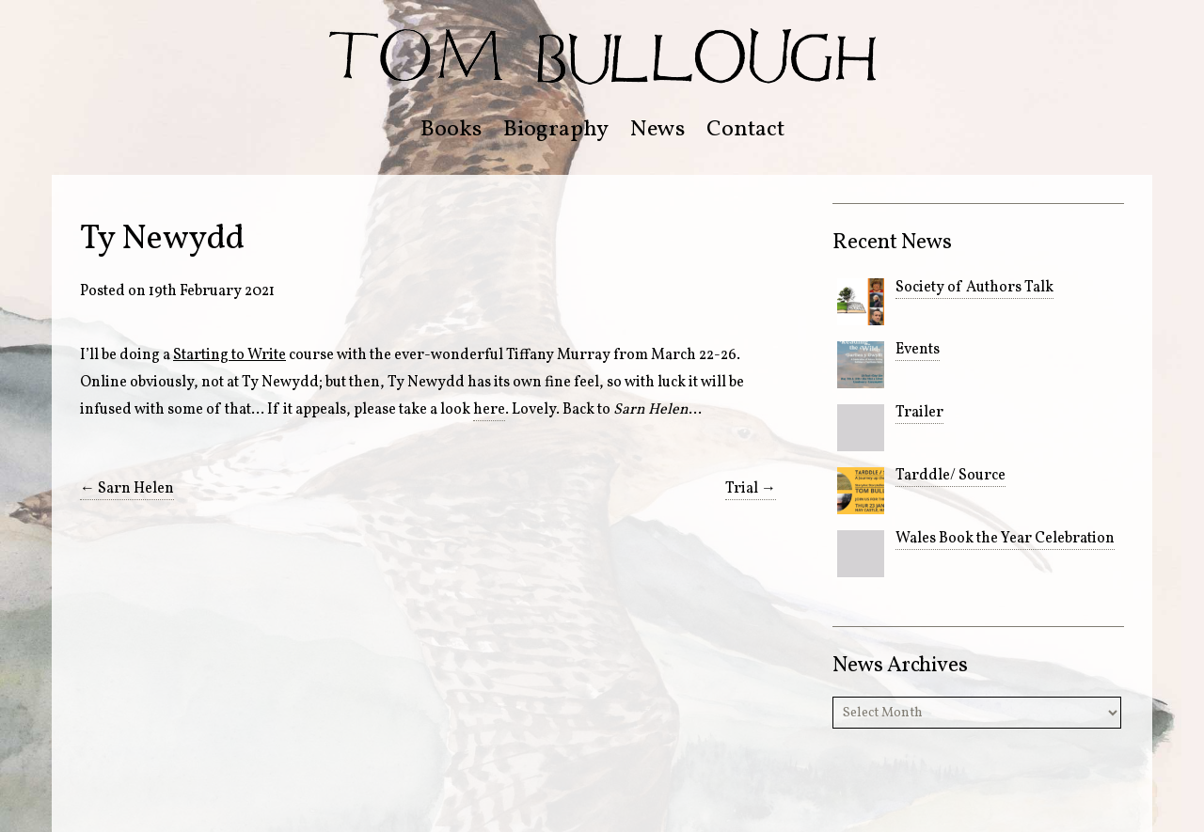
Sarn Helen (127, 489)
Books (451, 130)
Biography (556, 130)
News (657, 130)
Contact (745, 130)
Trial (750, 489)
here (489, 410)
